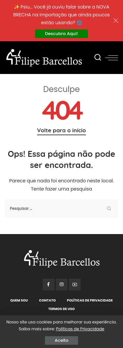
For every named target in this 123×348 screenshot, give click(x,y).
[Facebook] (48, 284)
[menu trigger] (111, 57)
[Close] (116, 20)
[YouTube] (75, 284)
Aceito (61, 340)
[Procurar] (98, 57)
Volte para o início (61, 130)
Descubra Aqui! (61, 33)
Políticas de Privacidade (80, 329)
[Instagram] (62, 284)
